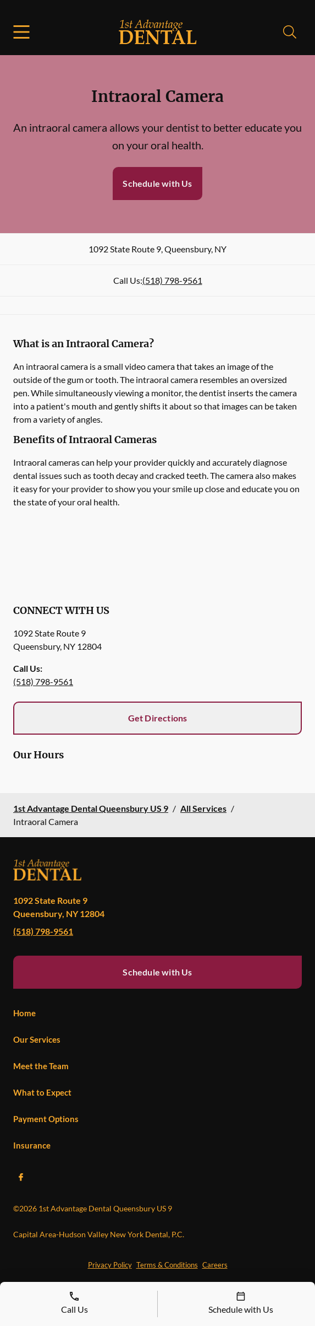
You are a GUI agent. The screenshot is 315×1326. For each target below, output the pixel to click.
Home (24, 1013)
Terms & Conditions (167, 1264)
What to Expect (42, 1092)
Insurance (32, 1145)
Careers (215, 1264)
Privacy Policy (110, 1264)
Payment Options (46, 1119)
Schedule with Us (157, 183)
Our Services (36, 1039)
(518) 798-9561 (172, 280)
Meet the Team (41, 1066)
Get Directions (157, 718)
